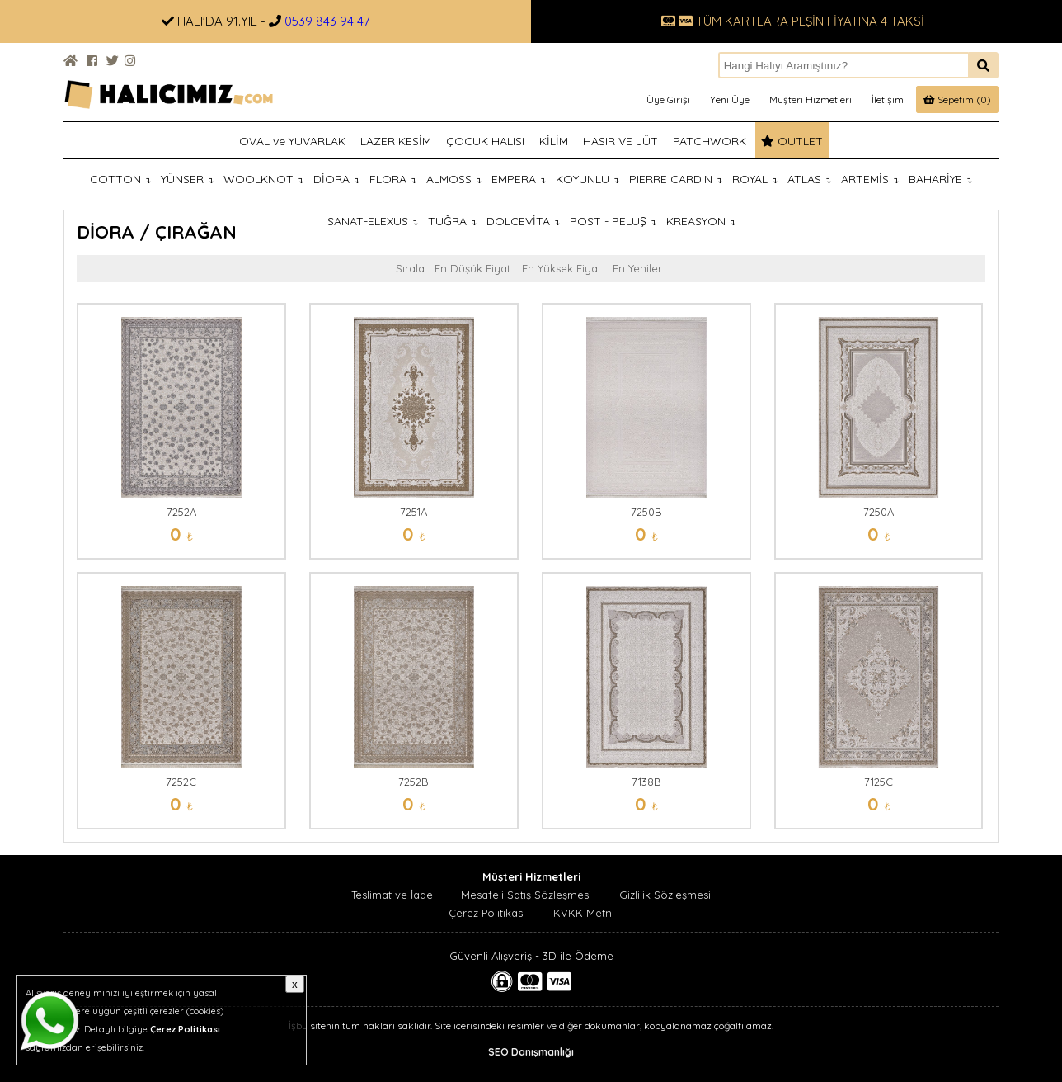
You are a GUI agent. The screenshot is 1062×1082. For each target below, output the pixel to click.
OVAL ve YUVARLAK (292, 141)
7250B (646, 511)
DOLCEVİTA (523, 221)
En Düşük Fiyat (472, 268)
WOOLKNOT (263, 179)
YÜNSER (187, 179)
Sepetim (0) (957, 99)
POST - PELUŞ (613, 221)
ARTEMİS (870, 179)
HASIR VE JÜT (620, 141)
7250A (878, 511)
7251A (413, 511)
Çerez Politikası (487, 912)
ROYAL (755, 179)
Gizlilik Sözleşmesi (665, 894)
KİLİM (553, 141)
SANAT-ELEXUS (372, 221)
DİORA (336, 179)
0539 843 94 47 (327, 21)
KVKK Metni (583, 912)
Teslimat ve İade (392, 894)
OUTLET (792, 141)
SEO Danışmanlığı (531, 1052)
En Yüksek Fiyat (561, 268)
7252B (413, 781)
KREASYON (700, 221)
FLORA (392, 179)
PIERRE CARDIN (675, 179)
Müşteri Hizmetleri (810, 99)
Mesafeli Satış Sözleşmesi (526, 894)
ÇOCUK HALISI (485, 141)
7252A (181, 511)
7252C (181, 781)
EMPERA (518, 179)
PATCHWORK (709, 141)
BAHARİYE (940, 179)
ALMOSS (454, 179)
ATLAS (809, 179)
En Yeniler (637, 268)
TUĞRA (452, 221)
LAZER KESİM (395, 141)
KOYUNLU (587, 179)
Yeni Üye (730, 99)
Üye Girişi (668, 99)
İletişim (888, 99)
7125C (878, 781)
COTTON (120, 179)
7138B (646, 781)
